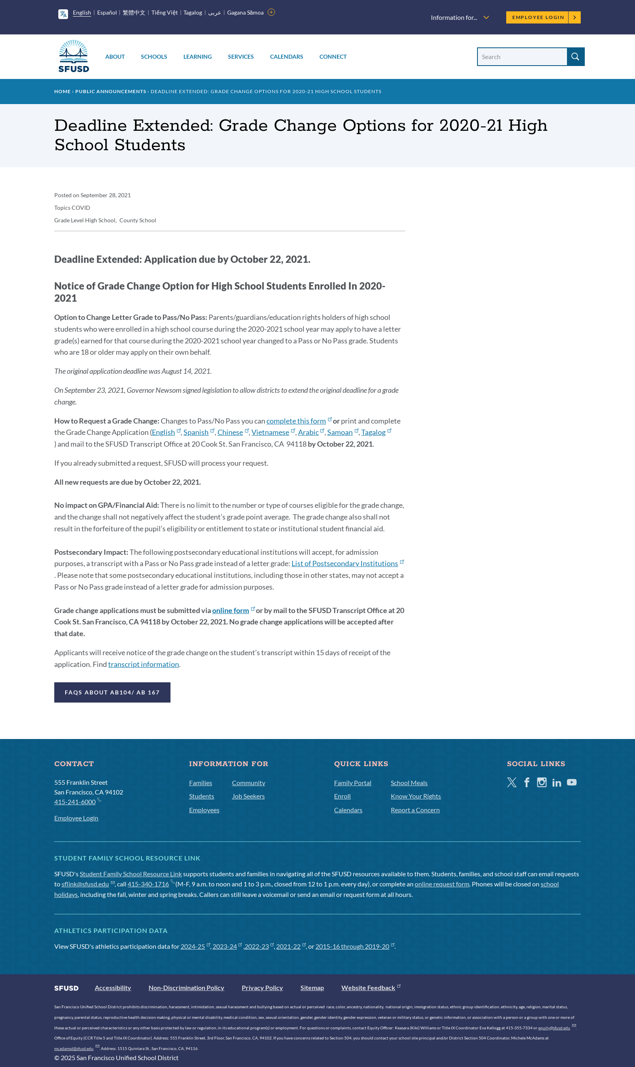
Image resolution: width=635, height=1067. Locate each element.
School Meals (409, 782)
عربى (214, 12)
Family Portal (352, 782)
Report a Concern (415, 810)
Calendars (286, 56)
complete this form (299, 420)
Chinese (233, 432)
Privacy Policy (262, 987)
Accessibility (113, 987)
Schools (154, 56)
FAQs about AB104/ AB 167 (112, 692)
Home (62, 91)
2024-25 (195, 946)
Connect (333, 56)
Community (248, 782)
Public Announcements (110, 91)
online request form (442, 884)
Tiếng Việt (164, 12)
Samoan (342, 432)
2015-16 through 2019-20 (354, 946)
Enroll (342, 796)
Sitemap (312, 987)
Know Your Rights (416, 796)
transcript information (143, 664)
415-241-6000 (77, 801)
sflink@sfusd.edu (88, 884)
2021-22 (291, 946)
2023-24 (227, 946)
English (82, 12)
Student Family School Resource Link (131, 873)
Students (201, 796)
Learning (197, 56)
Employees (204, 810)
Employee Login (544, 17)
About (115, 56)
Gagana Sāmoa (245, 12)
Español (107, 12)
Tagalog (192, 12)
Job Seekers (248, 796)
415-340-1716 (151, 884)
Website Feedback (371, 987)
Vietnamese (273, 432)
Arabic (311, 432)
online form (233, 610)
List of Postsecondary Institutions (348, 563)
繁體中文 (134, 12)
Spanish (198, 432)
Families (200, 782)
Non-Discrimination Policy (186, 987)
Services (241, 56)
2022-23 (259, 946)
